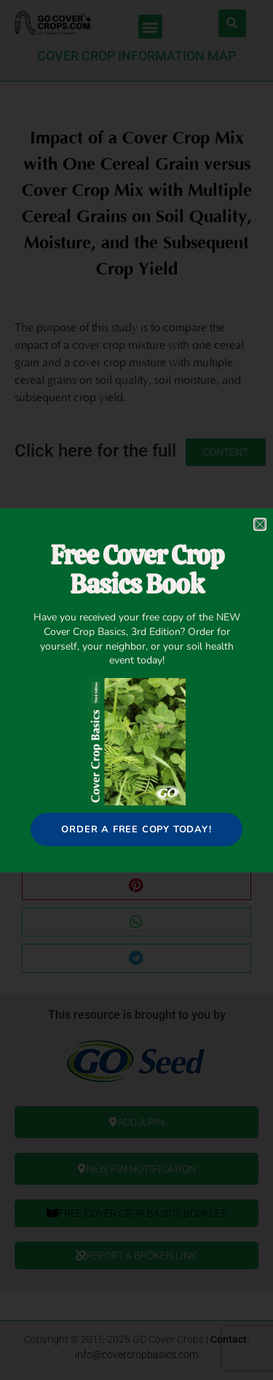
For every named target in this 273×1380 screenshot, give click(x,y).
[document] (136, 690)
